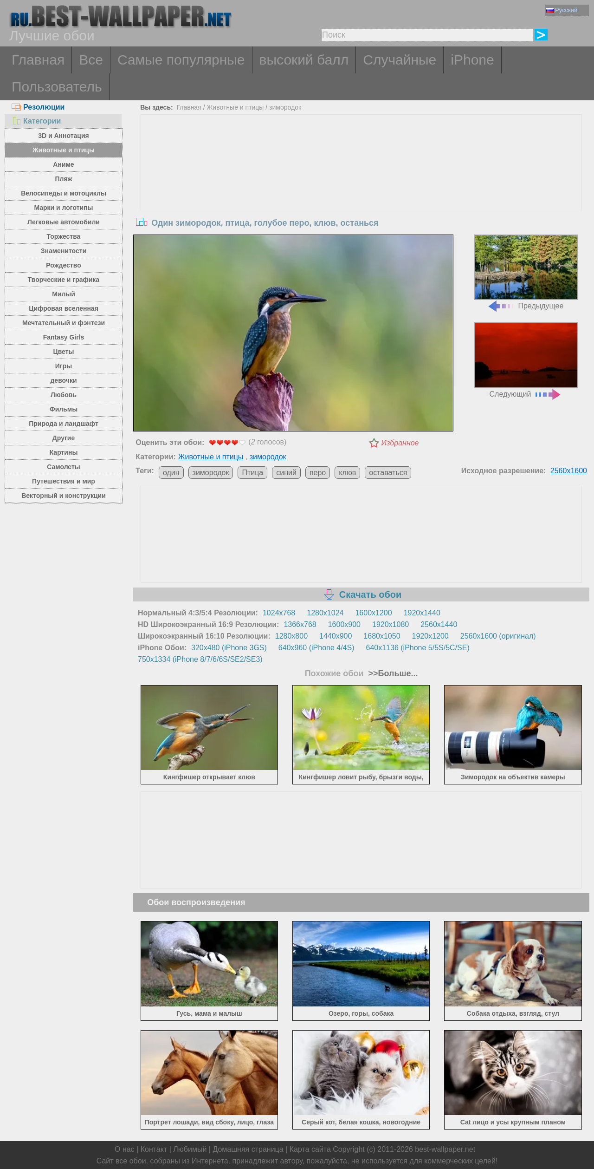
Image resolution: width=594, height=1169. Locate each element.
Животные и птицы (63, 150)
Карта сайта (310, 1149)
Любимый (190, 1149)
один (171, 473)
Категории (36, 121)
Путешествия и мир (63, 481)
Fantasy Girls (63, 337)
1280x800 (291, 636)
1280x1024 (325, 613)
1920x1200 (430, 636)
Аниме (63, 164)
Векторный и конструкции (63, 495)
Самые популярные (181, 59)
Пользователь (57, 86)
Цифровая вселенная (63, 308)
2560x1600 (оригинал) (498, 636)
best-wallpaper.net (445, 1149)
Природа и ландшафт (63, 423)
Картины (64, 452)
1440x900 (335, 636)
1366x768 (300, 624)
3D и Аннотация (63, 135)
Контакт (154, 1149)
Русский (561, 10)
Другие (63, 438)
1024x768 (279, 613)
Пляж (63, 179)
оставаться (388, 473)
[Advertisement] (361, 184)
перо (318, 473)
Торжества (64, 236)
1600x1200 (373, 613)
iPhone (472, 59)
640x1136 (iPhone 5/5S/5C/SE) (418, 648)
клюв (347, 473)
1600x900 (344, 624)
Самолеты (63, 466)
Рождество (63, 265)
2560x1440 (438, 624)
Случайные (399, 59)
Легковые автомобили (63, 222)
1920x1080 (390, 624)
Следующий (526, 360)
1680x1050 (381, 636)
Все (91, 59)
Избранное (400, 443)
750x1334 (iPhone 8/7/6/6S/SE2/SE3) (200, 659)
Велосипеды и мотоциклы (63, 193)
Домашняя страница (248, 1149)
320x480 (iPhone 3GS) (229, 648)
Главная (38, 59)
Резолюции (38, 107)
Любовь (64, 394)
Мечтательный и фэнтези (63, 323)
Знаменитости (64, 251)
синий (286, 473)
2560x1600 (568, 471)
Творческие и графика (63, 279)
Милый (63, 294)
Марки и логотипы (63, 207)
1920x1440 (422, 613)
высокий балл (304, 59)
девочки (63, 380)
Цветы (63, 351)
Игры (63, 366)
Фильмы (63, 409)
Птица (252, 473)
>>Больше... (392, 673)
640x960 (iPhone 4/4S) (316, 648)
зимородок (285, 107)
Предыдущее (526, 272)
